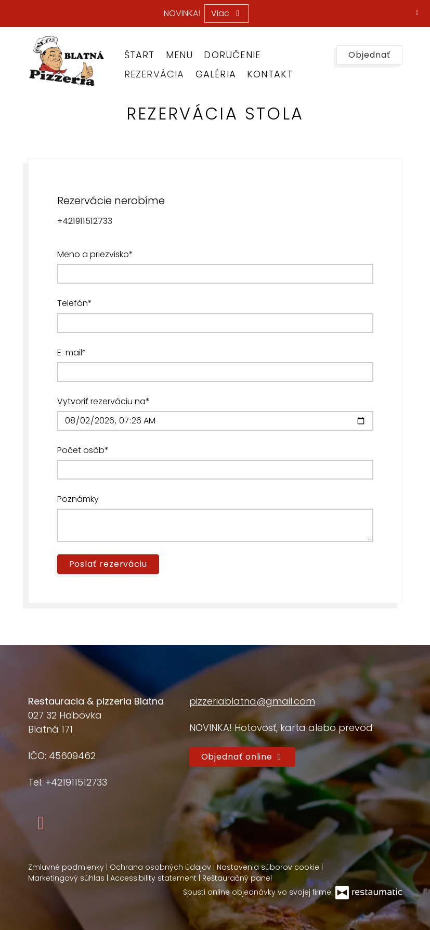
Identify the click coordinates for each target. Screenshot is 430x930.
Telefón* (74, 303)
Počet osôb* (83, 450)
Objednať (369, 55)
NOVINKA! (182, 13)
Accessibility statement (154, 878)
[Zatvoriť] (417, 13)
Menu (179, 54)
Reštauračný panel (237, 878)
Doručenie (232, 54)
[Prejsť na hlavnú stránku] (66, 61)
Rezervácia (154, 74)
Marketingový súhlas (67, 878)
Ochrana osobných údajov (161, 867)
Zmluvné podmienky (67, 867)
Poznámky (78, 499)
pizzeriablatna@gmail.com (252, 701)
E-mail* (71, 352)
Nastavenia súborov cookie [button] (269, 867)
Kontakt (270, 74)
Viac (226, 13)
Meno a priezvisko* (95, 254)
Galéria (216, 74)
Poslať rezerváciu (108, 564)
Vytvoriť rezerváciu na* (103, 401)
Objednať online (242, 757)
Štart (139, 54)
